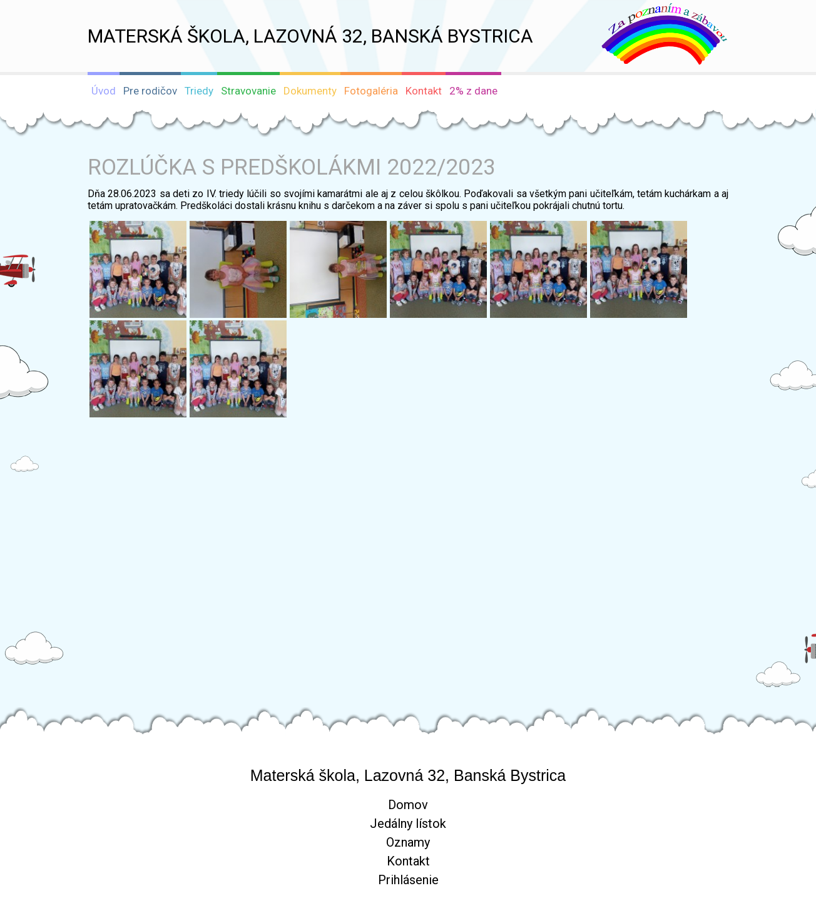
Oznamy (408, 842)
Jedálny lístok (408, 823)
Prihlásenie (408, 879)
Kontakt (408, 861)
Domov (408, 804)
